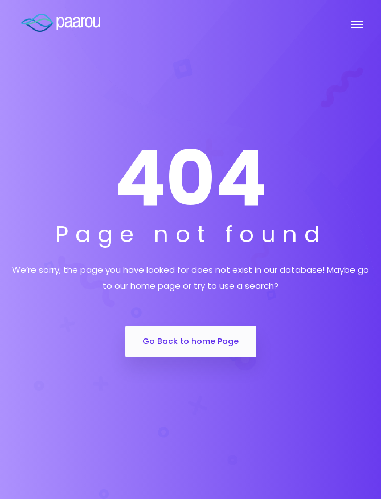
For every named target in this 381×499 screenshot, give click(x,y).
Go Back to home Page (190, 341)
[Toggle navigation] (357, 30)
